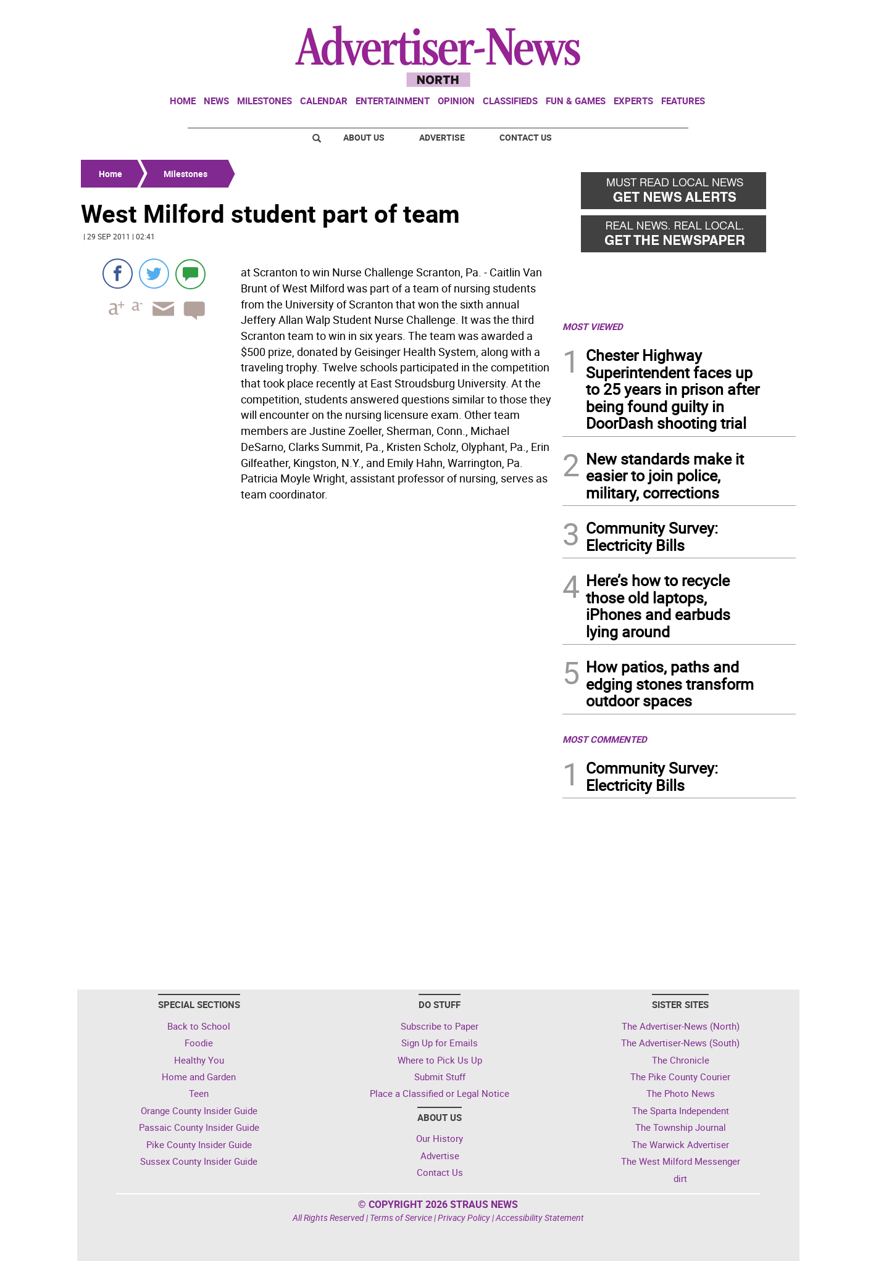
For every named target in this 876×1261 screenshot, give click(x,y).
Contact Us (525, 137)
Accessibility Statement (540, 1217)
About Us (364, 137)
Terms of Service (401, 1217)
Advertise (442, 137)
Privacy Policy (464, 1217)
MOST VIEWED (592, 326)
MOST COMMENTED (604, 739)
